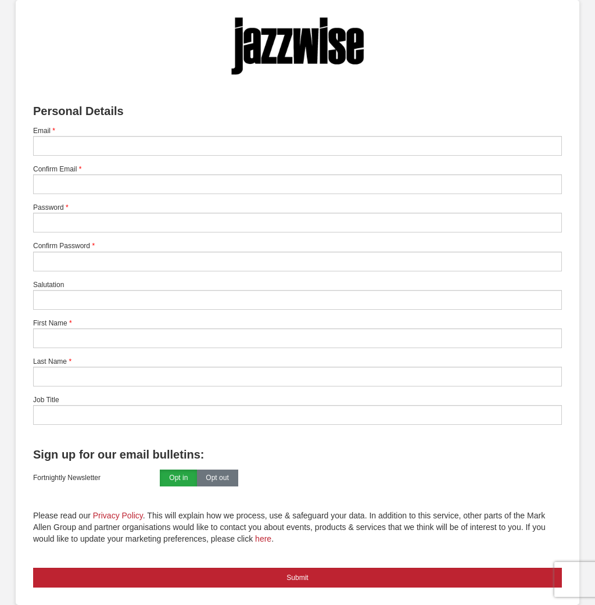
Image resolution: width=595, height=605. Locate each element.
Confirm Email (55, 169)
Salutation (48, 285)
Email (42, 131)
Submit (297, 578)
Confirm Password (61, 246)
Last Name (50, 361)
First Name (50, 323)
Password (48, 207)
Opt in (178, 478)
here (263, 538)
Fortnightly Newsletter (67, 478)
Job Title (46, 400)
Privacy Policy (118, 515)
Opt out (217, 478)
